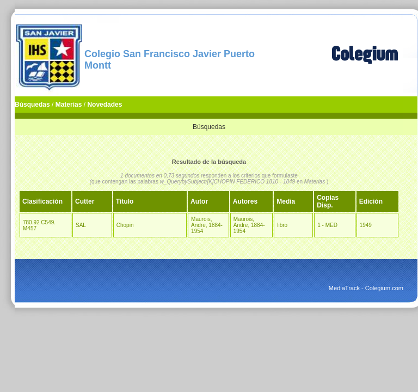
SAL (81, 225)
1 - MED (327, 225)
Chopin (125, 225)
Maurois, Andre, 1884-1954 (207, 225)
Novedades (104, 104)
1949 (366, 225)
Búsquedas (32, 104)
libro (282, 225)
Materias (69, 104)
